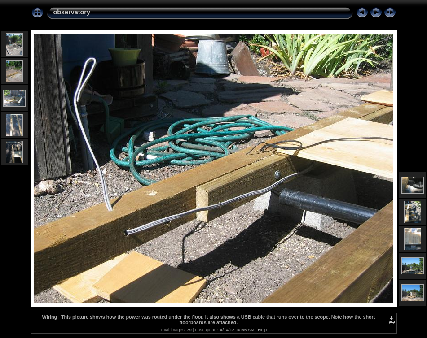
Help (262, 329)
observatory (71, 12)
